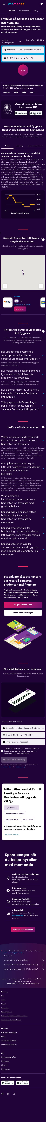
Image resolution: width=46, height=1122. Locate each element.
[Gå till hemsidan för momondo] (16, 3)
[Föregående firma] (5, 286)
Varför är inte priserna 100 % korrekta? (24, 969)
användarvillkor (6, 767)
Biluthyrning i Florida (35, 979)
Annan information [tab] (35, 146)
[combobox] (11, 41)
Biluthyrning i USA (19, 979)
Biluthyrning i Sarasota (21, 981)
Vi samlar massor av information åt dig (24, 964)
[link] (20, 308)
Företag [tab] (19, 146)
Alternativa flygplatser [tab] (15, 814)
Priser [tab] (7, 146)
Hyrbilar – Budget (12, 834)
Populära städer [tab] (12, 819)
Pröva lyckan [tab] (28, 819)
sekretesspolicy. (20, 767)
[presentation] (35, 113)
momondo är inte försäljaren (24, 960)
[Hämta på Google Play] (21, 113)
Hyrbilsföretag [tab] (12, 808)
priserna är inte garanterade (13, 953)
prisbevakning (17, 915)
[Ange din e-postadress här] (25, 742)
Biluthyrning (5, 979)
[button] (4, 4)
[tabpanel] (23, 186)
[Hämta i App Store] (35, 113)
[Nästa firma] (41, 286)
